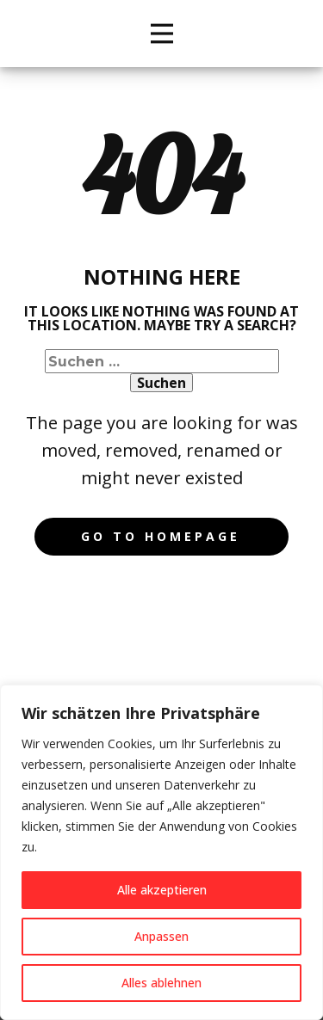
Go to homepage (160, 536)
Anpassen (161, 936)
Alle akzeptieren (162, 890)
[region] (161, 852)
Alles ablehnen (161, 982)
